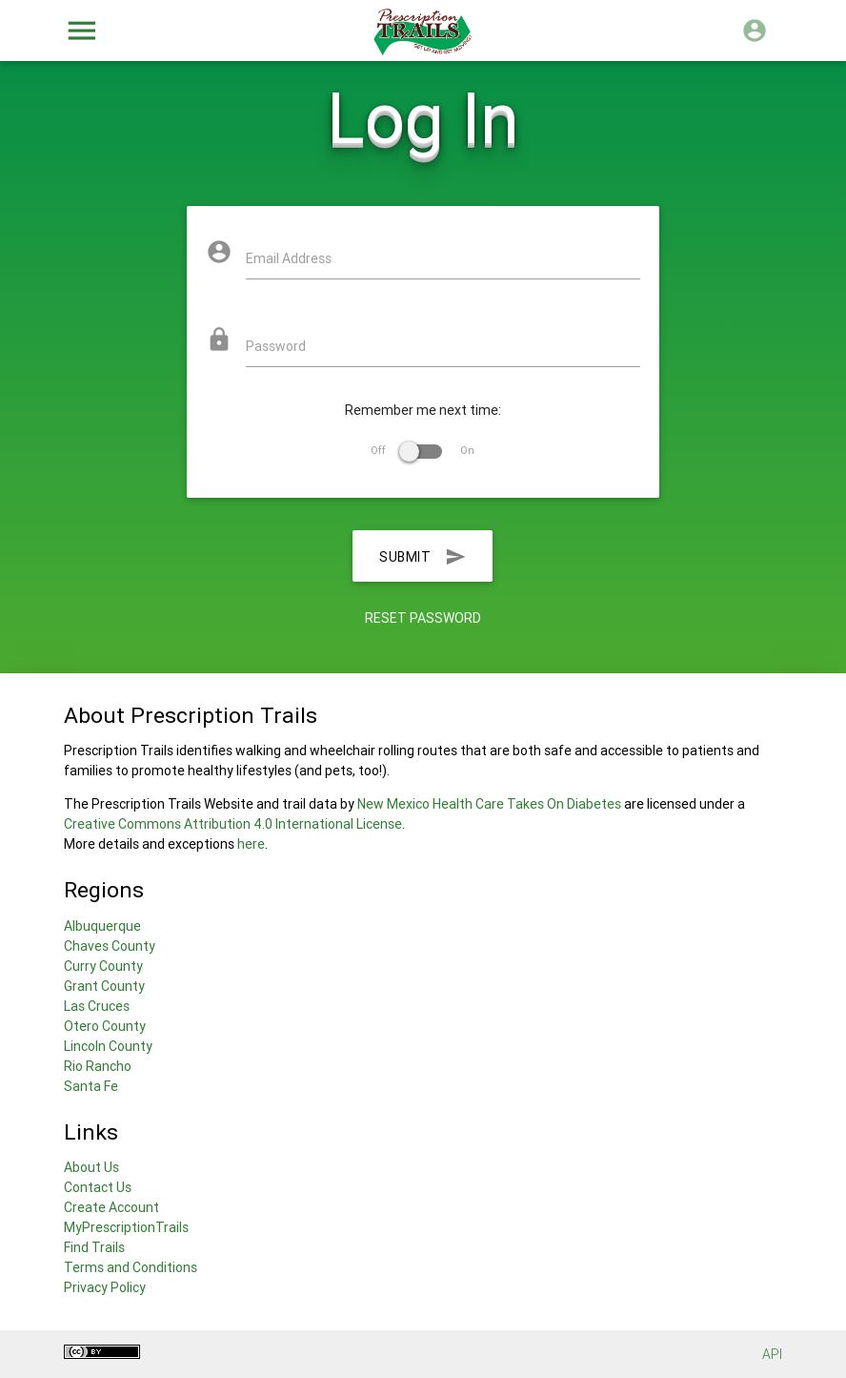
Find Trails (94, 1247)
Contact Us (97, 1187)
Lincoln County (108, 1046)
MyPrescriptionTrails (126, 1227)
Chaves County (109, 946)
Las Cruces (97, 1006)
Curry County (103, 966)
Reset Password (423, 618)
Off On (422, 450)
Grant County (104, 986)
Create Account (111, 1207)
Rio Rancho (97, 1066)
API (772, 1354)
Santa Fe (91, 1086)
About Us (91, 1167)
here (251, 844)
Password (276, 346)
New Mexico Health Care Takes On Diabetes (489, 803)
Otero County (105, 1026)
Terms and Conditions (130, 1267)
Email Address (289, 258)
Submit (422, 556)
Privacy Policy (105, 1287)
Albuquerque (102, 926)
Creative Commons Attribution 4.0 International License (233, 824)
